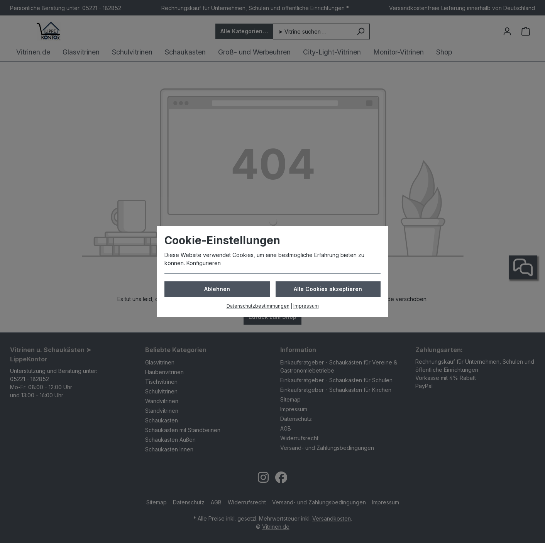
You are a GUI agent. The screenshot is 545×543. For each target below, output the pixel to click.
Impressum (306, 306)
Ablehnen (217, 289)
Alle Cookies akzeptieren (328, 289)
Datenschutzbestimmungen (258, 306)
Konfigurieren (203, 263)
